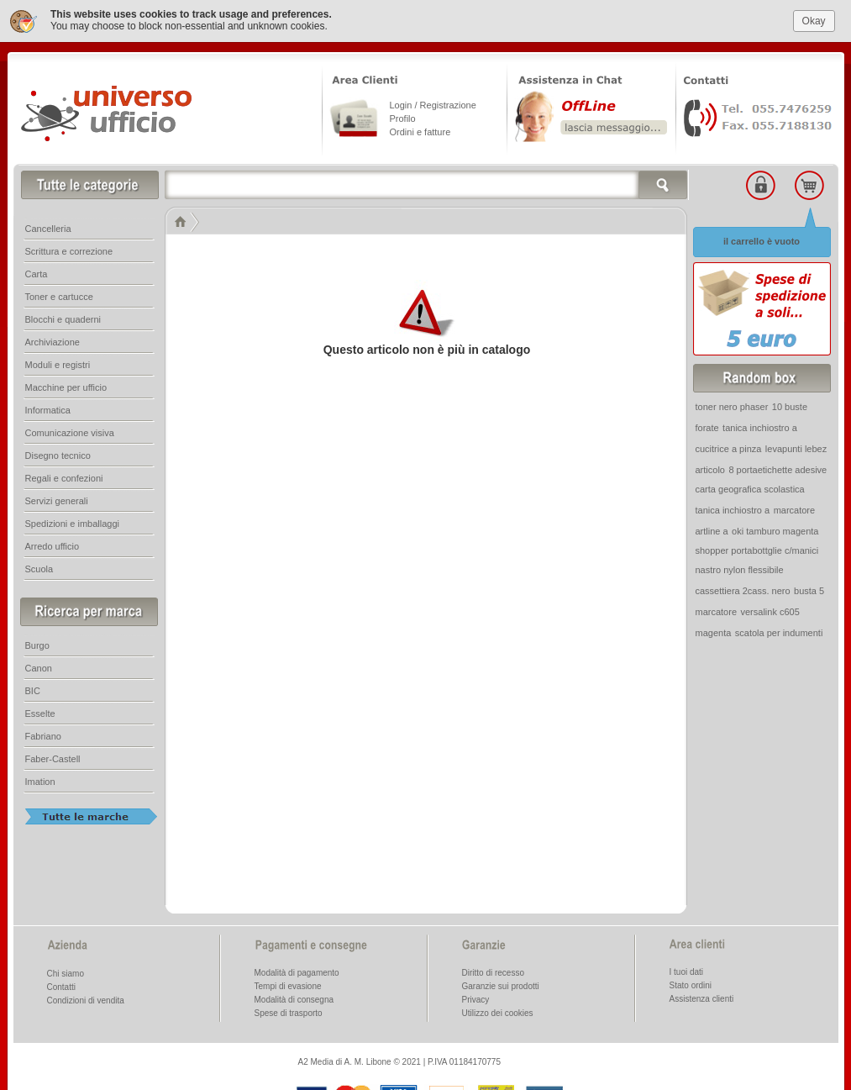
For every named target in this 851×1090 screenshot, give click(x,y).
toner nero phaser (732, 404)
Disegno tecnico (58, 453)
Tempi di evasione (288, 983)
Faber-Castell (53, 756)
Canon (38, 666)
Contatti (61, 984)
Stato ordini (691, 982)
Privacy (476, 997)
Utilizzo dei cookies (497, 1010)
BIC (32, 688)
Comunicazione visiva (69, 430)
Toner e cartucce (59, 294)
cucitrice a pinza (729, 446)
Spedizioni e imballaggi (72, 521)
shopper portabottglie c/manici (757, 548)
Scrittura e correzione (69, 249)
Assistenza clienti (702, 996)
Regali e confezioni (64, 476)
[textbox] (427, 182)
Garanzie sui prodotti (500, 983)
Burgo (37, 643)
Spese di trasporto (289, 1010)
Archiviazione (52, 339)
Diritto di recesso (493, 970)
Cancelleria (48, 226)
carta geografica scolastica (750, 487)
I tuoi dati (687, 969)
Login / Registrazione (433, 102)
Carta (36, 271)
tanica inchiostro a (759, 425)
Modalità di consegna (294, 997)
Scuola (39, 566)
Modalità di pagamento (297, 970)
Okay (814, 18)
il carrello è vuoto (761, 239)
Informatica (48, 408)
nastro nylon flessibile (740, 567)
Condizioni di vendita (85, 998)
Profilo (403, 116)
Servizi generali (56, 498)
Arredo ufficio (52, 544)
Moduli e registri (58, 362)
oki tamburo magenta (775, 529)
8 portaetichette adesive (777, 467)
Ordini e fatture (420, 129)
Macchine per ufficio (66, 385)
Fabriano (43, 734)
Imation (40, 779)
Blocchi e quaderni (63, 317)
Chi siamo (65, 971)
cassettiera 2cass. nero (743, 588)
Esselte (40, 711)
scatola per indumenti (779, 630)
